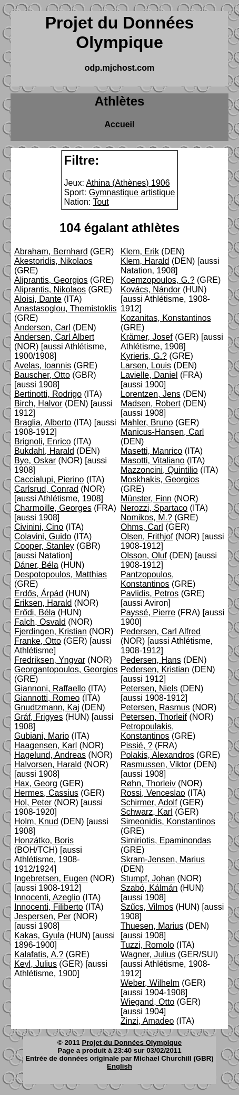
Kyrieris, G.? (144, 355)
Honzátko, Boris (44, 840)
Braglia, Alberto (43, 422)
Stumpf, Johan (148, 878)
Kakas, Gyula (39, 935)
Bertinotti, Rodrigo (48, 393)
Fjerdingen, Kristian (50, 631)
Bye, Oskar (35, 460)
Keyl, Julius (35, 963)
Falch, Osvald (40, 621)
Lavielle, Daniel (149, 374)
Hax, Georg (35, 783)
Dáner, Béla (36, 564)
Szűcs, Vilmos (147, 906)
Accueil (120, 124)
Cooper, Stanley (44, 545)
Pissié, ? (136, 745)
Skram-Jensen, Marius (163, 859)
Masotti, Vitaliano (153, 460)
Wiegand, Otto (147, 1001)
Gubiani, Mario (41, 735)
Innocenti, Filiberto (48, 906)
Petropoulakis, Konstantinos (147, 731)
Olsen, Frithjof (147, 536)
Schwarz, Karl (147, 811)
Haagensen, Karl (45, 745)
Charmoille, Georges (53, 507)
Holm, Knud (36, 821)
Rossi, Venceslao (153, 792)
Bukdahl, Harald (44, 450)
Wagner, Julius (148, 954)
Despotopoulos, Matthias (60, 574)
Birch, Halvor (38, 403)
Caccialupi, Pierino (49, 479)
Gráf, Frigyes (38, 716)
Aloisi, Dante (38, 298)
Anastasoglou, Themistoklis (65, 308)
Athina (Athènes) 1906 (128, 182)
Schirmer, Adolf (149, 802)
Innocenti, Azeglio (47, 897)
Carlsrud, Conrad (46, 488)
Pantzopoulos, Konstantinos (147, 579)
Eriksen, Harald (43, 602)
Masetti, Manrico (151, 450)
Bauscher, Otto (42, 374)
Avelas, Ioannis (42, 365)
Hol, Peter (33, 802)
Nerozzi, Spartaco (154, 507)
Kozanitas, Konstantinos (166, 317)
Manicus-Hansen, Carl (162, 431)
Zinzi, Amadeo (147, 1020)
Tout (100, 201)
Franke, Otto (37, 640)
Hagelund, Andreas (50, 754)
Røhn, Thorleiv (148, 783)
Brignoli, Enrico (42, 441)
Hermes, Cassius (46, 792)
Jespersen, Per (42, 916)
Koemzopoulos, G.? (158, 279)
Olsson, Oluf (144, 555)
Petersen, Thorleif (154, 716)
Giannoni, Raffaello (50, 688)
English (119, 1066)
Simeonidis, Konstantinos (168, 821)
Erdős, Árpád (38, 593)
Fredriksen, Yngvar (49, 659)
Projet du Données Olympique (132, 1042)
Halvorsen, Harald (48, 764)
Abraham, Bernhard (51, 251)
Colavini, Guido (43, 536)
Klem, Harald (145, 260)
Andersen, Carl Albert (54, 336)
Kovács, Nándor (151, 289)
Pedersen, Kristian (155, 669)
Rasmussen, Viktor (156, 764)
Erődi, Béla (34, 612)
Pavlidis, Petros (149, 593)
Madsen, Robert (151, 403)
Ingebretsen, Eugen (51, 878)
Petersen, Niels (149, 688)
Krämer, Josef (147, 336)
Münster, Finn (146, 498)
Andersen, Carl (42, 327)
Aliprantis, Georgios (51, 279)
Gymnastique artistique (132, 192)
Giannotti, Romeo (47, 697)
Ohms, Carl (142, 526)
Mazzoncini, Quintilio (159, 469)
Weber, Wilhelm (150, 982)
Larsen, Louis (146, 365)
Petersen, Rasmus (155, 707)
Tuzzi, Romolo (147, 944)
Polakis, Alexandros (157, 754)
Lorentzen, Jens (151, 393)
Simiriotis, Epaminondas (166, 840)
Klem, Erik (140, 251)
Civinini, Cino (38, 526)
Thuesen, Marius (152, 925)
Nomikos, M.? (146, 517)
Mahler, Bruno (147, 422)
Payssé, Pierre (148, 612)
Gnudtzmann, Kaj (46, 707)
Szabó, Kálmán (149, 887)
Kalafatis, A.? (38, 954)
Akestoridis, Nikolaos (53, 260)
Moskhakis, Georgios (160, 479)
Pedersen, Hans (151, 659)
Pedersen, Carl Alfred (161, 631)
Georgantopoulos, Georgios (66, 669)
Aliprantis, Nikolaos (50, 289)
